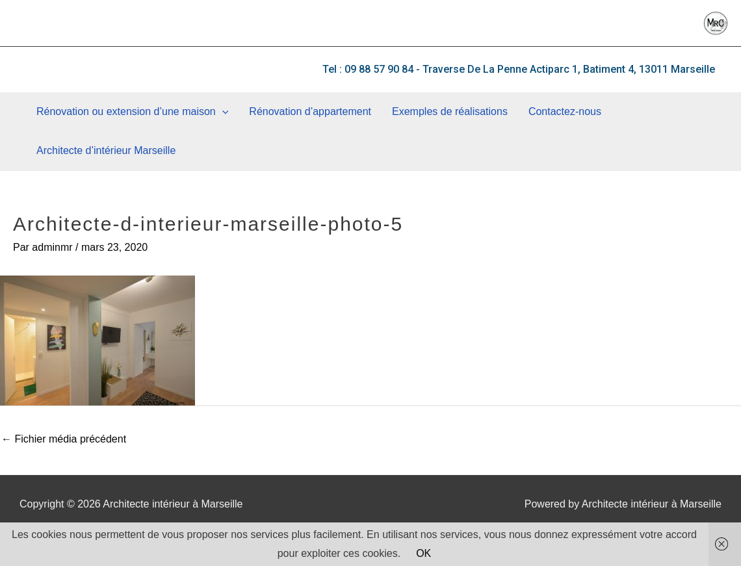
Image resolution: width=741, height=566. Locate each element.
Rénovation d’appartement (310, 111)
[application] (222, 111)
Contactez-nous (564, 111)
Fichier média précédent (63, 438)
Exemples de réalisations (450, 111)
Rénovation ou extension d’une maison (132, 111)
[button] (518, 69)
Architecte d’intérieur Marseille (106, 150)
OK (423, 553)
